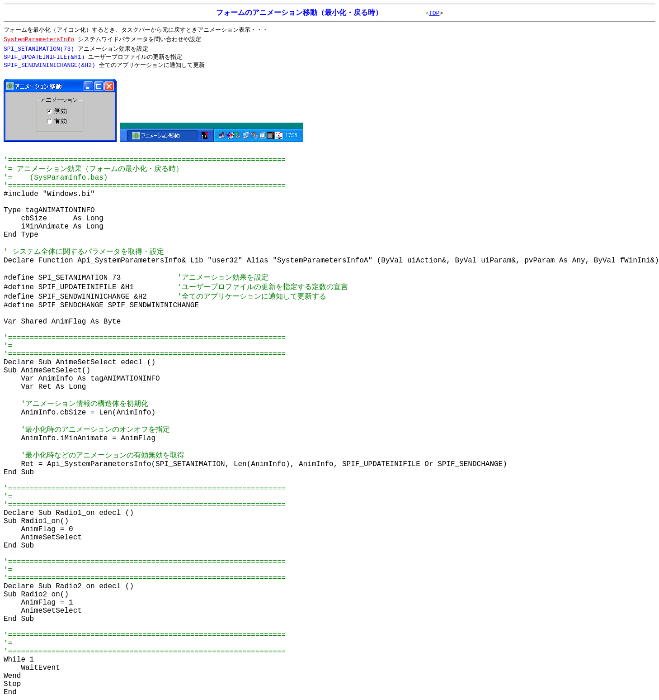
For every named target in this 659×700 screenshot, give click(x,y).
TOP (434, 13)
